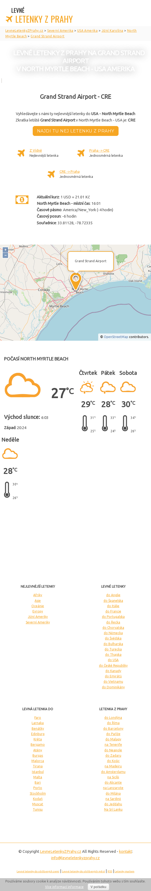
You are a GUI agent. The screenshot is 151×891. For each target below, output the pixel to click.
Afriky (37, 595)
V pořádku (98, 887)
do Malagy (113, 739)
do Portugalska (113, 616)
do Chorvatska (113, 627)
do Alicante (113, 782)
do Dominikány (113, 687)
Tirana (38, 766)
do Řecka (113, 622)
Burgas (37, 755)
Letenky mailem (124, 871)
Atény (37, 750)
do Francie (113, 611)
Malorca (37, 761)
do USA (113, 660)
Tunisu (38, 809)
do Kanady (113, 671)
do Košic (113, 761)
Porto (37, 788)
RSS (110, 871)
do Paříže (113, 734)
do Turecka (113, 649)
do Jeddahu (113, 804)
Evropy (37, 611)
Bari (38, 782)
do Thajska (113, 654)
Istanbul (38, 772)
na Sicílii (113, 777)
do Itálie (113, 606)
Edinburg (38, 734)
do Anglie (113, 595)
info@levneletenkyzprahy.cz (75, 858)
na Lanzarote (113, 788)
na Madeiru (113, 766)
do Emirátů (113, 676)
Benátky (38, 728)
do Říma (113, 723)
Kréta (38, 739)
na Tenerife (113, 744)
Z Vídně (36, 150)
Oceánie (37, 606)
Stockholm (38, 793)
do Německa (113, 633)
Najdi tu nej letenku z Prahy (75, 131)
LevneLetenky (60, 851)
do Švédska (113, 638)
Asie (38, 600)
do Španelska (113, 600)
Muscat (37, 804)
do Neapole (113, 750)
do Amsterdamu (113, 772)
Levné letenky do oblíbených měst (83, 871)
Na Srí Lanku (113, 809)
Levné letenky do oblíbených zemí (38, 871)
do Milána (113, 793)
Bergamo (38, 744)
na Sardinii (113, 798)
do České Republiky (113, 665)
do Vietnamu (113, 681)
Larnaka (38, 723)
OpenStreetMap (116, 337)
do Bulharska (113, 644)
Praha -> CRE (99, 150)
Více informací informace (64, 887)
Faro (37, 717)
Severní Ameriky (38, 622)
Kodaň (38, 798)
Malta (37, 777)
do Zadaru (113, 755)
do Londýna (113, 717)
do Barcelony (113, 728)
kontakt (125, 851)
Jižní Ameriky (38, 616)
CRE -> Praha (70, 171)
